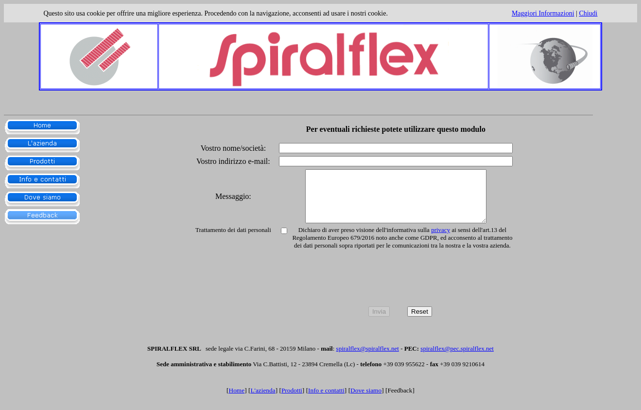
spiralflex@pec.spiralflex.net (457, 358)
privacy (440, 240)
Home (237, 400)
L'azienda (262, 400)
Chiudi (588, 13)
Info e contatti (326, 400)
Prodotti (291, 400)
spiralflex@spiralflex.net (367, 358)
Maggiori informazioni (543, 13)
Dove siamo (365, 400)
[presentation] (400, 290)
